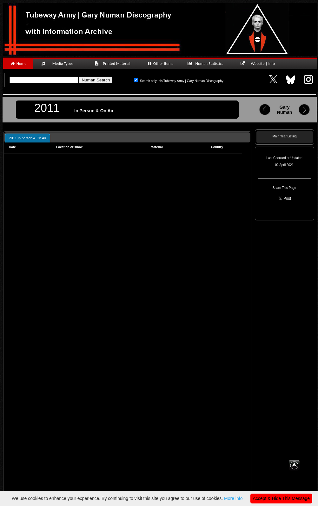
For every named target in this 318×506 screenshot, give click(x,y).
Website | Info (260, 63)
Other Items (160, 63)
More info (233, 498)
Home (18, 63)
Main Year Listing (284, 136)
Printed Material (113, 63)
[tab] (27, 138)
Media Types (60, 63)
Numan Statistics (206, 63)
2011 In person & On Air (27, 138)
